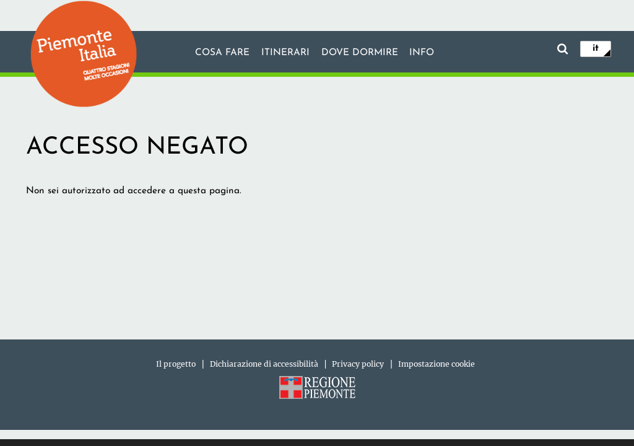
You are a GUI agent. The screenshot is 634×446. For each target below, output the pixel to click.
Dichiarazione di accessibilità (264, 364)
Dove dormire (359, 53)
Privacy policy (358, 364)
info (421, 53)
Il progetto (176, 364)
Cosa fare (222, 53)
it (596, 48)
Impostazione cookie (436, 364)
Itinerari (285, 53)
